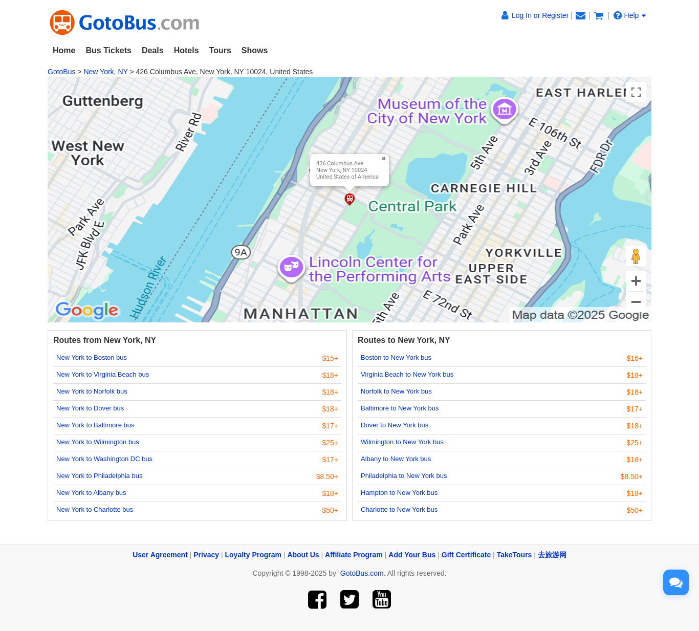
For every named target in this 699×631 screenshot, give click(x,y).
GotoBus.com (362, 573)
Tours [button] (220, 50)
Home (64, 50)
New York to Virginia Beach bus (102, 374)
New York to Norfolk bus (91, 391)
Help (630, 15)
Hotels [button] (186, 50)
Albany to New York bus (396, 459)
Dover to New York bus (394, 425)
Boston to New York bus (396, 357)
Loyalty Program (253, 555)
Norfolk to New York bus (396, 391)
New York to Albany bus (91, 492)
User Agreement (160, 555)
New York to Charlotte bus (94, 509)
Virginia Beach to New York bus (407, 374)
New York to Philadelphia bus (99, 476)
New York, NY (105, 72)
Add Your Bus (411, 555)
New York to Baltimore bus (95, 425)
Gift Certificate (466, 555)
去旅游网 (552, 555)
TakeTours (514, 555)
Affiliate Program (354, 555)
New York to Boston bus (91, 357)
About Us (303, 555)
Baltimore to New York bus (400, 408)
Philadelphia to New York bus (404, 476)
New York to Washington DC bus (104, 459)
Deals (153, 50)
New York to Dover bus (90, 408)
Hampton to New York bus (399, 492)
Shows (255, 50)
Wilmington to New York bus (402, 442)
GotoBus (61, 72)
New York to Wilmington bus (97, 442)
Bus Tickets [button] (108, 50)
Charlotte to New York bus (399, 509)
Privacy (206, 555)
